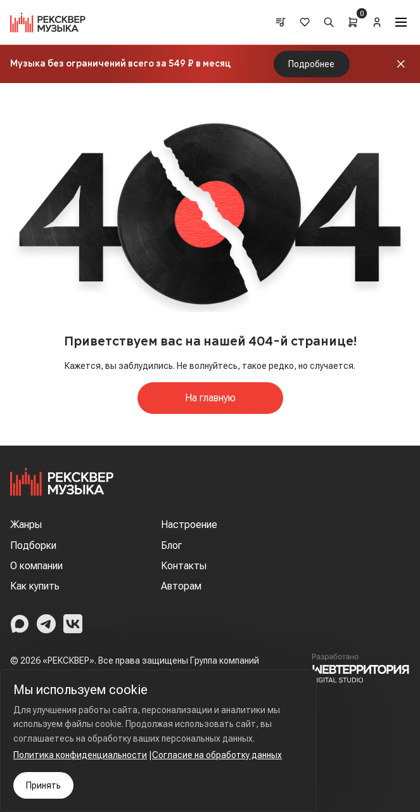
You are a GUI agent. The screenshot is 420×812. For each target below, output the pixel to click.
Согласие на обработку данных (217, 755)
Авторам (181, 586)
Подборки (33, 545)
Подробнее (311, 64)
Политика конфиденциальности (80, 755)
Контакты (184, 566)
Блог (171, 545)
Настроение (189, 525)
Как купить (35, 586)
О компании (36, 566)
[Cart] (353, 22)
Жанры (26, 525)
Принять (43, 785)
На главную (210, 398)
